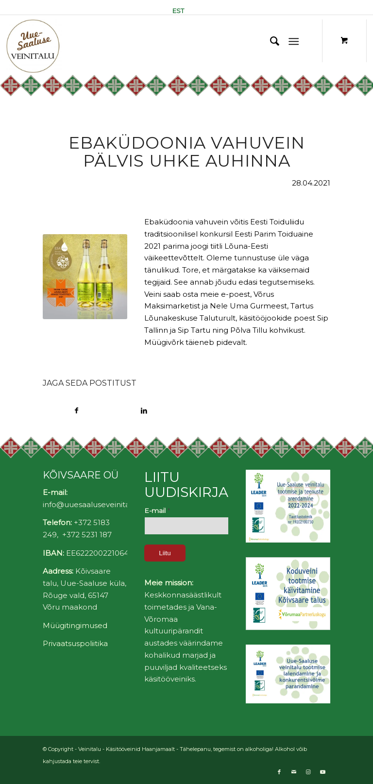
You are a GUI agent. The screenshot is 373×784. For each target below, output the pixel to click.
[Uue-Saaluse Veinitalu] (34, 46)
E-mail (157, 510)
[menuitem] (176, 11)
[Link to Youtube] (323, 772)
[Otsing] (269, 41)
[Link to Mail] (294, 772)
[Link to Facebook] (279, 772)
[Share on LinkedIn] (144, 410)
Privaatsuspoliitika (75, 643)
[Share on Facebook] (76, 410)
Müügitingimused (75, 625)
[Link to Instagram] (308, 772)
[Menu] (293, 41)
